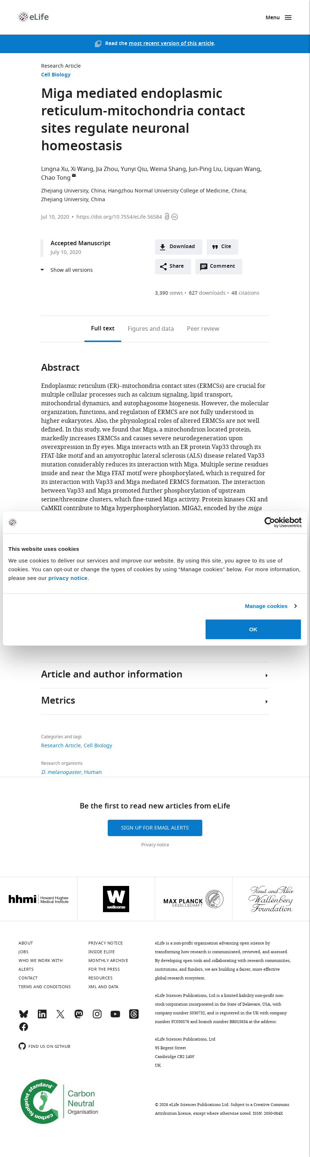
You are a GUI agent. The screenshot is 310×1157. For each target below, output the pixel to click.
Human (93, 772)
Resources (100, 978)
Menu (273, 18)
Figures (151, 329)
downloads (207, 293)
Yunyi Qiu (134, 169)
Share (177, 266)
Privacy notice (155, 845)
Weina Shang (168, 169)
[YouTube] (115, 1017)
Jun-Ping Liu (205, 169)
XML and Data (103, 987)
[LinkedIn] (42, 1017)
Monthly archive (108, 960)
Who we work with (41, 960)
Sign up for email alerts (155, 828)
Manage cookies (266, 606)
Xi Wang (82, 169)
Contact (28, 978)
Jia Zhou (107, 169)
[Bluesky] (24, 1017)
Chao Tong (56, 178)
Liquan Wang (242, 169)
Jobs (23, 952)
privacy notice (68, 577)
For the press (104, 969)
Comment (225, 268)
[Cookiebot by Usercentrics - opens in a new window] (270, 522)
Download (182, 247)
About (26, 943)
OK (253, 629)
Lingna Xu (54, 169)
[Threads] (134, 1017)
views (169, 293)
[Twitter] (60, 1017)
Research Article (61, 66)
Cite (226, 247)
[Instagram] (97, 1017)
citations (245, 293)
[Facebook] (24, 1030)
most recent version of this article (171, 44)
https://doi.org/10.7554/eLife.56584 (119, 217)
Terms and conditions (45, 987)
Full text (103, 329)
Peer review (203, 329)
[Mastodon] (78, 1017)
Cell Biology (56, 75)
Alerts (26, 969)
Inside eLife (101, 952)
